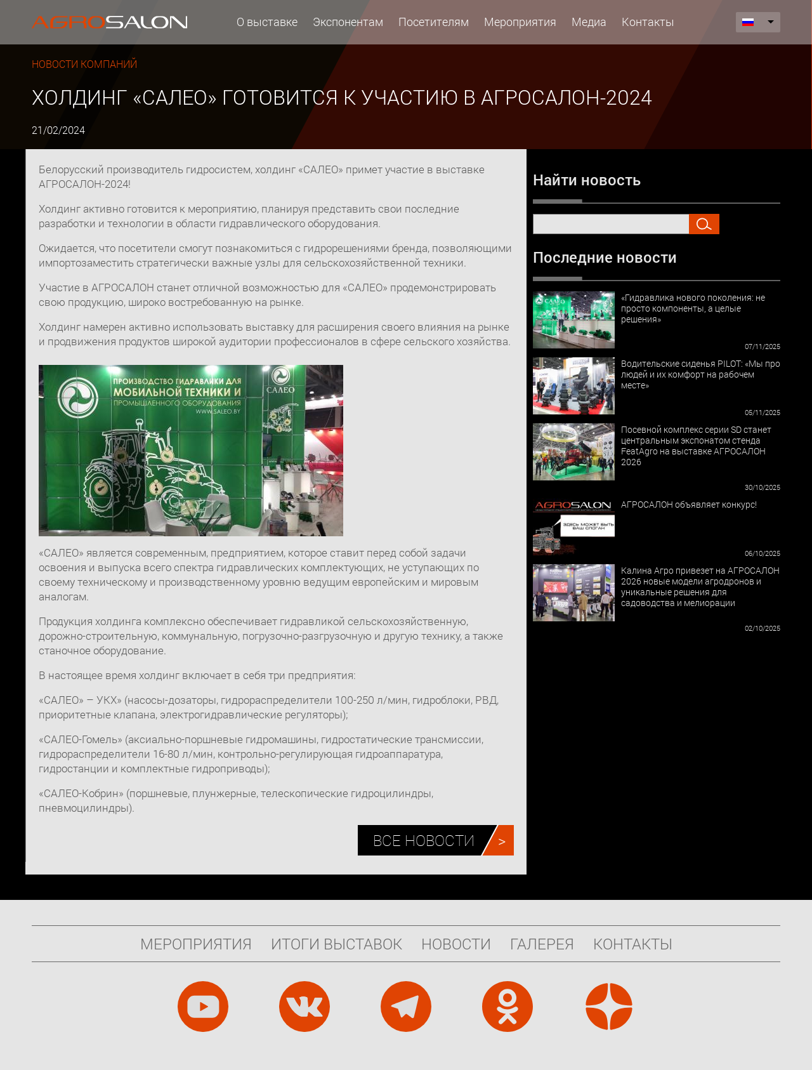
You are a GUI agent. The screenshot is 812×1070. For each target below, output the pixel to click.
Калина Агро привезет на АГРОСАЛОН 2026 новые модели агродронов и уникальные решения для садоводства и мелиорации (700, 586)
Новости (456, 943)
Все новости (424, 840)
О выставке (267, 21)
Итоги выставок (336, 943)
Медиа (589, 21)
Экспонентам (348, 21)
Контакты (648, 21)
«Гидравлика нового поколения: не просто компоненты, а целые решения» (693, 308)
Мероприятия (520, 21)
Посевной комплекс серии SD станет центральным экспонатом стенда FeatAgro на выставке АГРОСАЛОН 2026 (696, 445)
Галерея (542, 943)
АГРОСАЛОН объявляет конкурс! (689, 504)
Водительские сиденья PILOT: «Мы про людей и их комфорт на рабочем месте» (700, 374)
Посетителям (433, 21)
